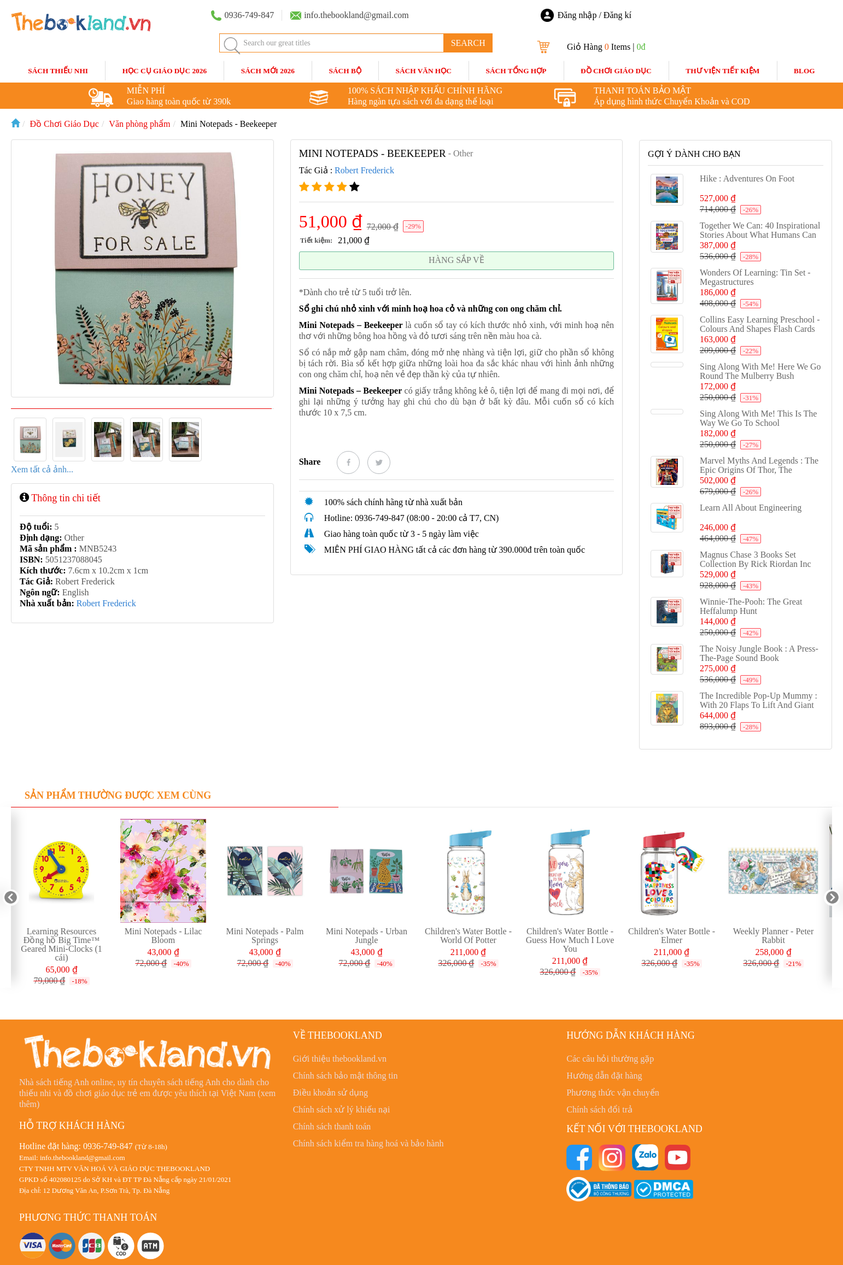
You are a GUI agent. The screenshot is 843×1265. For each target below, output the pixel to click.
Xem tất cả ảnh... (42, 469)
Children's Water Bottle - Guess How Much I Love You (570, 940)
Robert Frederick (106, 603)
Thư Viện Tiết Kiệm (722, 71)
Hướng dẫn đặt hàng (604, 1075)
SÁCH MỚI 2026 (268, 71)
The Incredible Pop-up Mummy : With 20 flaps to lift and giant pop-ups (758, 705)
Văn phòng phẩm (139, 123)
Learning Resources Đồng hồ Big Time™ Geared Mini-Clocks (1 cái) (61, 944)
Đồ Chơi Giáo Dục (616, 71)
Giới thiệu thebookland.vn (340, 1058)
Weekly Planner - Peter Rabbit (773, 936)
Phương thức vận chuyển (612, 1092)
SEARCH (468, 43)
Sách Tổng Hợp (516, 71)
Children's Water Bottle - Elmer (671, 936)
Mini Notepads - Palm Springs (265, 936)
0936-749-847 (108, 1146)
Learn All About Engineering (750, 507)
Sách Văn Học (424, 71)
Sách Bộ (345, 71)
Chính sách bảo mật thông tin (345, 1075)
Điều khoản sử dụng (330, 1092)
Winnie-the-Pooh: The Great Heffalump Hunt (751, 606)
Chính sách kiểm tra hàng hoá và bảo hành (368, 1143)
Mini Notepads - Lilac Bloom (163, 936)
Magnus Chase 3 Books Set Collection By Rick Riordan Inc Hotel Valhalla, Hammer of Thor (757, 564)
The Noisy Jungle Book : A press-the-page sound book (759, 653)
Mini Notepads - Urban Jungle (366, 936)
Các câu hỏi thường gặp (610, 1058)
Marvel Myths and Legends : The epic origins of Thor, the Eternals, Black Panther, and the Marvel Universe (759, 474)
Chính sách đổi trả (599, 1109)
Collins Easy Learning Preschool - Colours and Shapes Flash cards (760, 324)
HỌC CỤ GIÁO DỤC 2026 (164, 71)
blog (804, 71)
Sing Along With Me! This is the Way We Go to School (758, 418)
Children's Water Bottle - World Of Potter (468, 936)
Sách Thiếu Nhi (58, 71)
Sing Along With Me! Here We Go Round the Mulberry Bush (760, 371)
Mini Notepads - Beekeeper (228, 123)
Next (832, 897)
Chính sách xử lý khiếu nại (341, 1109)
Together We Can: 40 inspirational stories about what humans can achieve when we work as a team (760, 239)
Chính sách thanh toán (332, 1126)
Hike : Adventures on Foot (747, 178)
